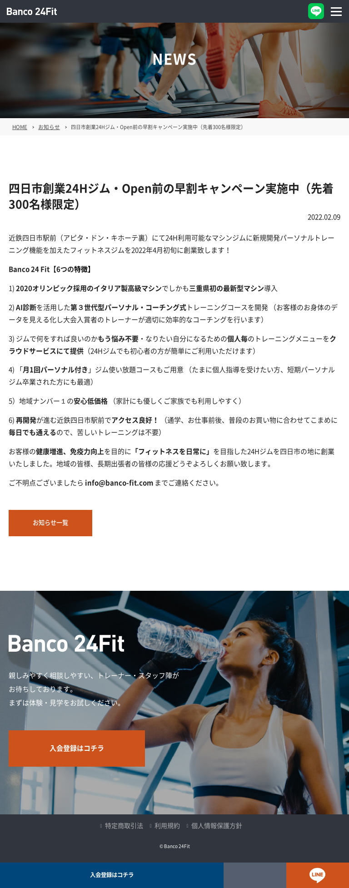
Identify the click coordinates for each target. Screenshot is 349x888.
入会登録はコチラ (77, 748)
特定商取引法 (124, 826)
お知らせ (49, 127)
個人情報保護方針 (216, 826)
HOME (19, 127)
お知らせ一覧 (50, 522)
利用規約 (167, 826)
